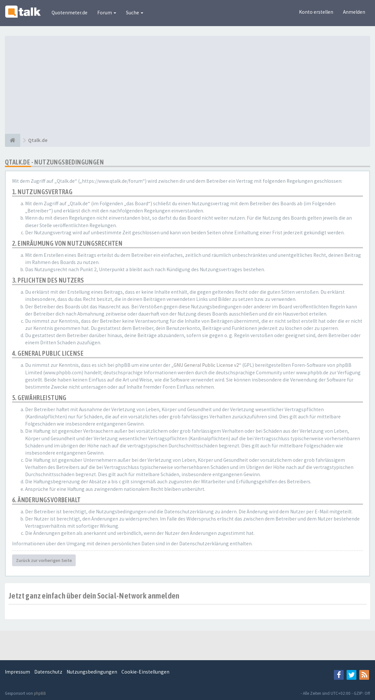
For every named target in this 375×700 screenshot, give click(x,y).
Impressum (17, 672)
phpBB (40, 693)
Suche (134, 12)
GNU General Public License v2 (206, 365)
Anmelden (354, 12)
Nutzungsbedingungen (92, 672)
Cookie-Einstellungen (145, 672)
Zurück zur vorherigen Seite (44, 560)
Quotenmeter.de (69, 12)
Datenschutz (48, 672)
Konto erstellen (316, 12)
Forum (106, 12)
